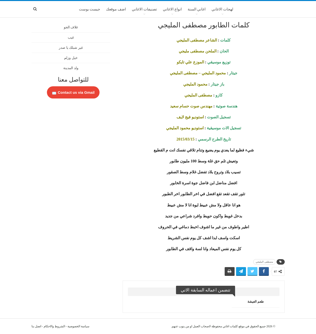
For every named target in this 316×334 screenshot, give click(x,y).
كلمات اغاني (230, 326)
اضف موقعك (116, 9)
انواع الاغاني (172, 9)
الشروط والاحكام (54, 326)
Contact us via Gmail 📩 (73, 92)
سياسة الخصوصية (78, 326)
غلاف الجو (71, 27)
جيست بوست (89, 9)
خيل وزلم (71, 58)
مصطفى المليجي (264, 261)
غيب (71, 37)
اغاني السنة (197, 9)
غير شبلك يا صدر (71, 47)
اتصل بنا (36, 326)
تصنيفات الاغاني (144, 9)
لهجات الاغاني (222, 9)
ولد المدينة (70, 68)
